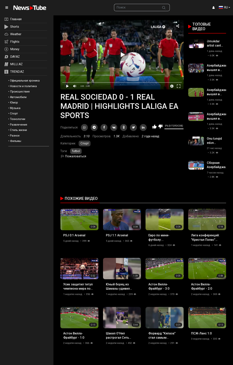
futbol (76, 151)
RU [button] (223, 7)
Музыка (15, 108)
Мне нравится (154, 126)
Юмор (14, 102)
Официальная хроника (25, 80)
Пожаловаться (73, 156)
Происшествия (20, 91)
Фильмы (15, 141)
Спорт (14, 113)
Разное (15, 135)
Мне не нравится (160, 126)
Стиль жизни (18, 130)
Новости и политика (23, 86)
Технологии (17, 119)
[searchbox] (136, 7)
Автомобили (18, 97)
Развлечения (18, 124)
